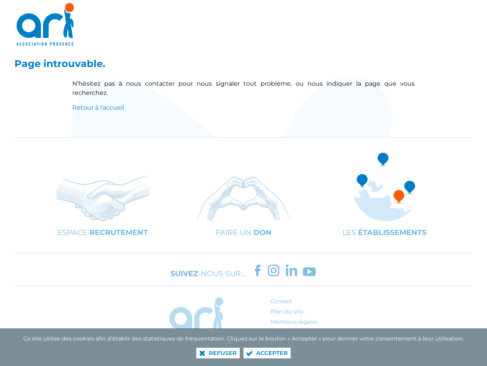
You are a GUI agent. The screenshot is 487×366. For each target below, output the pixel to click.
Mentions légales (294, 321)
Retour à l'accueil (98, 107)
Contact (281, 301)
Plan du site (287, 311)
